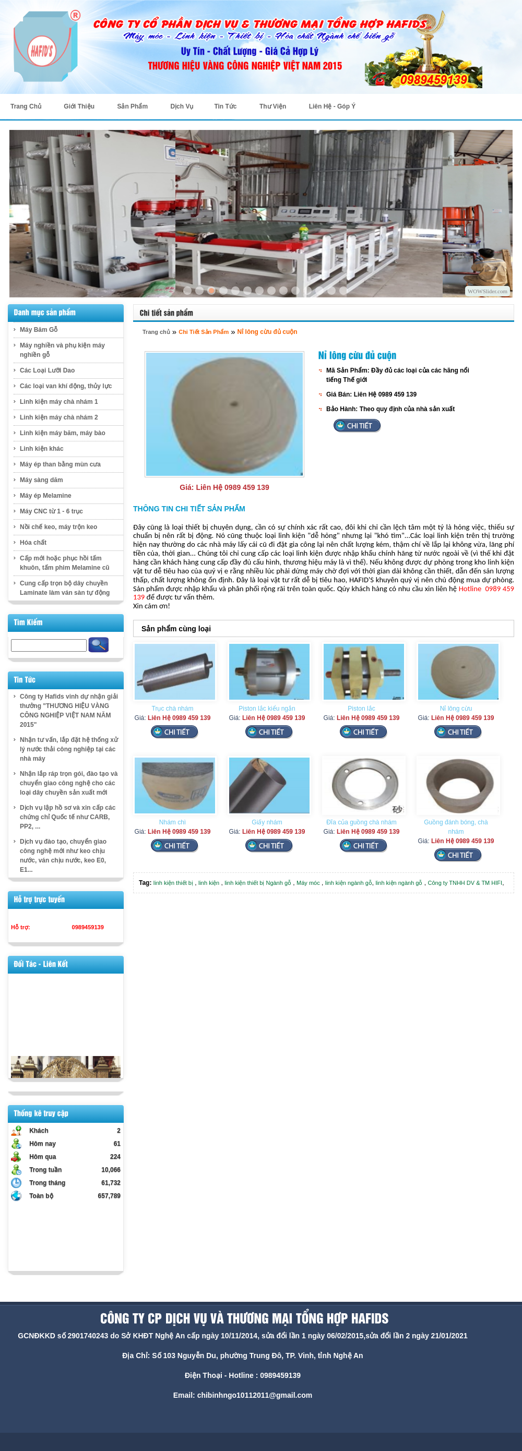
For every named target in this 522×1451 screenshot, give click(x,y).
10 (295, 290)
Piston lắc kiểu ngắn (267, 708)
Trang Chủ (25, 106)
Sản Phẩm (132, 106)
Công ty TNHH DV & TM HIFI (465, 883)
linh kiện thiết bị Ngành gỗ (257, 883)
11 (307, 290)
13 (331, 290)
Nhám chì (172, 822)
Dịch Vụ (181, 106)
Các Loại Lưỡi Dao (47, 370)
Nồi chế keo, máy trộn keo (58, 527)
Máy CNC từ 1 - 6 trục (51, 511)
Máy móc (308, 883)
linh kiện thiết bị (173, 883)
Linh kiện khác (42, 448)
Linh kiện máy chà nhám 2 (59, 417)
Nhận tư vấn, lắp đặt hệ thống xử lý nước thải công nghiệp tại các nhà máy (69, 749)
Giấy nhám (267, 822)
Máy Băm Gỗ (38, 329)
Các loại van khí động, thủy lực (66, 386)
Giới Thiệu (79, 106)
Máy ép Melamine (46, 495)
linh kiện (208, 883)
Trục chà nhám (173, 708)
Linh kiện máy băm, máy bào (62, 433)
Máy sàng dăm (41, 480)
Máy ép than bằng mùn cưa (60, 464)
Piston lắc (361, 708)
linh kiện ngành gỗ (348, 883)
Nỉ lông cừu (456, 708)
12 (319, 290)
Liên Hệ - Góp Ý (332, 106)
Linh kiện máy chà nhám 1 (59, 401)
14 (343, 290)
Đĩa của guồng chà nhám (361, 822)
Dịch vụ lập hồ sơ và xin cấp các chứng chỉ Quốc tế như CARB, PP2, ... (67, 817)
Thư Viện (272, 106)
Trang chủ (156, 332)
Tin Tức (225, 106)
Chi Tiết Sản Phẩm (204, 332)
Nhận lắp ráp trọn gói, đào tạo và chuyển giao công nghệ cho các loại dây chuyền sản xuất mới (68, 783)
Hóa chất (33, 542)
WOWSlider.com (487, 291)
